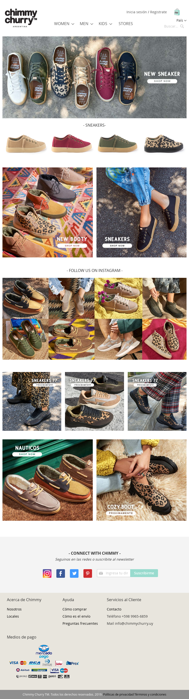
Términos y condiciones (150, 694)
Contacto (114, 609)
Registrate (158, 12)
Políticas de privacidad (118, 694)
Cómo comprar (75, 609)
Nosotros (14, 609)
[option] (94, 77)
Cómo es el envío (76, 616)
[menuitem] (62, 24)
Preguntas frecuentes (80, 623)
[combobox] (174, 26)
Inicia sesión (137, 12)
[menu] (94, 24)
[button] (181, 20)
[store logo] (20, 18)
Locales (13, 616)
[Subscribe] (144, 573)
